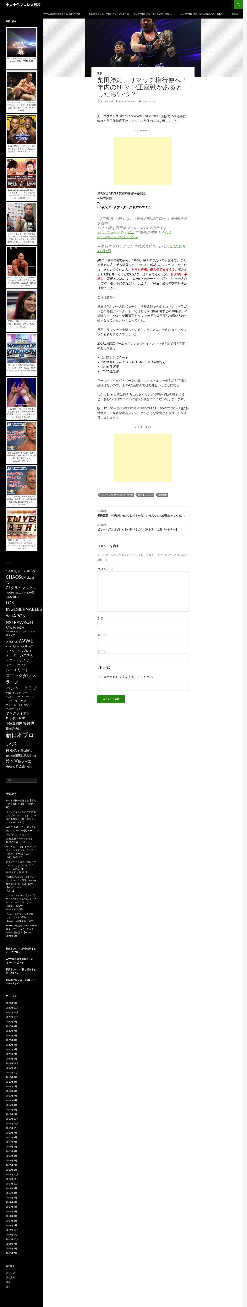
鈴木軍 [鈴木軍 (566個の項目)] (12, 760)
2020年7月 (11, 1030)
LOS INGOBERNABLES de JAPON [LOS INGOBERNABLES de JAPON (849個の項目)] (24, 609)
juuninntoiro (127, 101)
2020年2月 (11, 1054)
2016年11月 (12, 1234)
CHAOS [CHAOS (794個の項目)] (13, 577)
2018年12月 (12, 1118)
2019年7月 (11, 1086)
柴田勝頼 (162, 494)
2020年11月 (12, 1012)
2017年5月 (11, 1206)
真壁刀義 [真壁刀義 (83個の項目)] (10, 755)
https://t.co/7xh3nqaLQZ (116, 232)
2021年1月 (11, 1003)
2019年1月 (11, 1114)
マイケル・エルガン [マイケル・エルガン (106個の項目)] (17, 705)
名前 (100, 618)
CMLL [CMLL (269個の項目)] (25, 577)
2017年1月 (11, 1225)
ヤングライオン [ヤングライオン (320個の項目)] (18, 713)
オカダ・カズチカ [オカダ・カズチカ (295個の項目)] (20, 655)
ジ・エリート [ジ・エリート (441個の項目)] (17, 669)
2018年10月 (12, 1128)
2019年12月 (12, 1063)
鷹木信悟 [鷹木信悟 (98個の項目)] (27, 766)
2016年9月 (11, 1243)
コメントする (149, 101)
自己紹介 (236, 14)
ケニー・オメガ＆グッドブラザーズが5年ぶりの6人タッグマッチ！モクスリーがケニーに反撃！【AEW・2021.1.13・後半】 (21, 902)
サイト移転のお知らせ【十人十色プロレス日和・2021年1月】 (21, 804)
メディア (10, 1272)
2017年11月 (12, 1179)
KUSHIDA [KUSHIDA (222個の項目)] (12, 597)
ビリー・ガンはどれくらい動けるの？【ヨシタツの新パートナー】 (143, 526)
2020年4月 (11, 1044)
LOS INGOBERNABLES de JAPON (117, 494)
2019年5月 (11, 1095)
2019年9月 (11, 1077)
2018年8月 (11, 1137)
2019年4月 (11, 1100)
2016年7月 (11, 1253)
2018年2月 (11, 1165)
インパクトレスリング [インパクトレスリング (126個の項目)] (19, 646)
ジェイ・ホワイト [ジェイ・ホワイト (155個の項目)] (17, 664)
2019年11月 (12, 1067)
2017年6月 (11, 1202)
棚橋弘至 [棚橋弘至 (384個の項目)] (13, 750)
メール (102, 635)
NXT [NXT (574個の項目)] (10, 622)
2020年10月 (12, 1016)
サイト (102, 651)
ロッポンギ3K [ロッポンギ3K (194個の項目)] (15, 718)
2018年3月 (11, 1160)
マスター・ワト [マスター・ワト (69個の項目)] (13, 708)
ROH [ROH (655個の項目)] (28, 622)
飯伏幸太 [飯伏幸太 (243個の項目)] (24, 761)
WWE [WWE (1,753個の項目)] (26, 640)
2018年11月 (12, 1123)
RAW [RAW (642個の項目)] (19, 622)
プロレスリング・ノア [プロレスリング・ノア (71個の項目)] (16, 693)
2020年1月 (11, 1058)
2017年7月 (11, 1197)
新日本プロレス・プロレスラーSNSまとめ (109, 14)
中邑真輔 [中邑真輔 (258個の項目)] (12, 723)
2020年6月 (11, 1035)
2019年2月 (11, 1109)
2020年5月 (11, 1040)
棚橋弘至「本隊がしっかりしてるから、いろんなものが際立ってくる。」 (143, 513)
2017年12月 (12, 1174)
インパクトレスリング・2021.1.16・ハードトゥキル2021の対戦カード (20, 839)
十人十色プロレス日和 (23, 5)
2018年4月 (11, 1155)
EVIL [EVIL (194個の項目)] (9, 582)
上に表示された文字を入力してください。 (126, 677)
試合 (8, 1282)
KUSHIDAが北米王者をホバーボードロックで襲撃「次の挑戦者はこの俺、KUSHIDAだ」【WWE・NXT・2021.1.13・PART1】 (21, 883)
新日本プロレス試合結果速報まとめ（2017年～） (204, 14)
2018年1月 (11, 1169)
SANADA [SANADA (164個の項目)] (18, 627)
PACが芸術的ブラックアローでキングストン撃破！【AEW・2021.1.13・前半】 (21, 917)
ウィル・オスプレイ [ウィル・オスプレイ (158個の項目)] (19, 650)
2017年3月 (11, 1216)
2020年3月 (11, 1049)
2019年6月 (11, 1091)
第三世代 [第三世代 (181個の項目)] (21, 755)
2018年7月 (11, 1141)
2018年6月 (11, 1146)
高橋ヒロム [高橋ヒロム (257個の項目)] (14, 766)
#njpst (166, 232)
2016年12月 (12, 1229)
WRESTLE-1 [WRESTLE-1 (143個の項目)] (13, 641)
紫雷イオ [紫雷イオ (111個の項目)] (32, 755)
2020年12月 (12, 1007)
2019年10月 (12, 1072)
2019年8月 (11, 1081)
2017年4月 (11, 1211)
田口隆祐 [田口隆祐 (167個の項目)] (26, 750)
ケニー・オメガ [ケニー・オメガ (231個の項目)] (17, 660)
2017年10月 (12, 1183)
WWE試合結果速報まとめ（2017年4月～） (63, 14)
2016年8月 (11, 1248)
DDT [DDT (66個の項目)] (32, 578)
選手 (99, 73)
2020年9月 (11, 1021)
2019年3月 (11, 1104)
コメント (105, 569)
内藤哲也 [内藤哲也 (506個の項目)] (26, 723)
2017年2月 (11, 1220)
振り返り (10, 1277)
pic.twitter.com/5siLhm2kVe (117, 237)
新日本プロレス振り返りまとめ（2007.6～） (155, 14)
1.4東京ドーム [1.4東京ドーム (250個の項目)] (16, 571)
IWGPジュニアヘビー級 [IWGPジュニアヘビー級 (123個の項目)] (20, 592)
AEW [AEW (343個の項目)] (31, 571)
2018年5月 (11, 1151)
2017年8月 (11, 1192)
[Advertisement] (143, 161)
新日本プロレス (145, 494)
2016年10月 (12, 1239)
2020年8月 (11, 1026)
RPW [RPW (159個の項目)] (9, 627)
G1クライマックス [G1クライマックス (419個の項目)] (21, 587)
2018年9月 (11, 1132)
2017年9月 (11, 1188)
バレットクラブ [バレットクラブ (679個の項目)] (21, 688)
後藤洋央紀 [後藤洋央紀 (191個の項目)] (13, 728)
